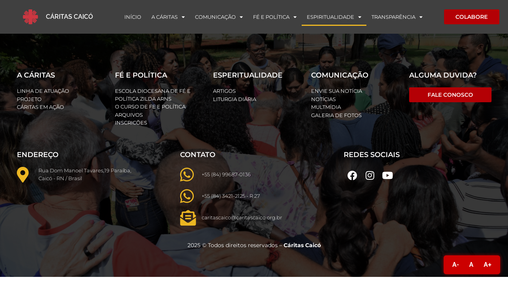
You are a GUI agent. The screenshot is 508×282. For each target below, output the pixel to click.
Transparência (396, 17)
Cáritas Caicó (69, 16)
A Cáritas (168, 17)
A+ (488, 264)
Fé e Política (275, 17)
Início (132, 17)
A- (455, 264)
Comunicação (219, 17)
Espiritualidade (334, 17)
